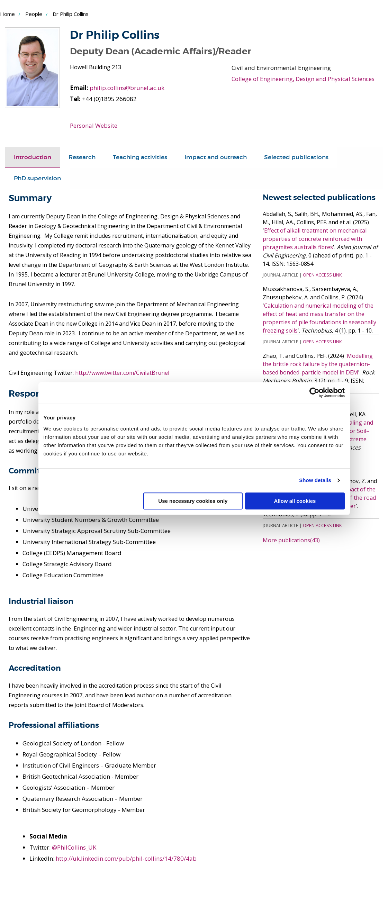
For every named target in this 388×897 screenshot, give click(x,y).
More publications (291, 540)
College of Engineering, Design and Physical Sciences (303, 79)
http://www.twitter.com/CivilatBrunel (122, 373)
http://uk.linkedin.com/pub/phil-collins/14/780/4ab (126, 858)
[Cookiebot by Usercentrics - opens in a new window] (314, 392)
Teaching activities (140, 157)
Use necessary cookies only (192, 501)
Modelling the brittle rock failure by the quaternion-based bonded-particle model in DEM (318, 364)
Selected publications (296, 157)
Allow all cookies (295, 501)
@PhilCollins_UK (74, 847)
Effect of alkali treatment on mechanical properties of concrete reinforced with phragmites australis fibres (315, 239)
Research (82, 157)
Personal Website (93, 125)
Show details (315, 480)
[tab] (32, 157)
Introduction (32, 157)
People (33, 13)
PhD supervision (37, 178)
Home (7, 13)
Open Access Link (322, 275)
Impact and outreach (215, 157)
